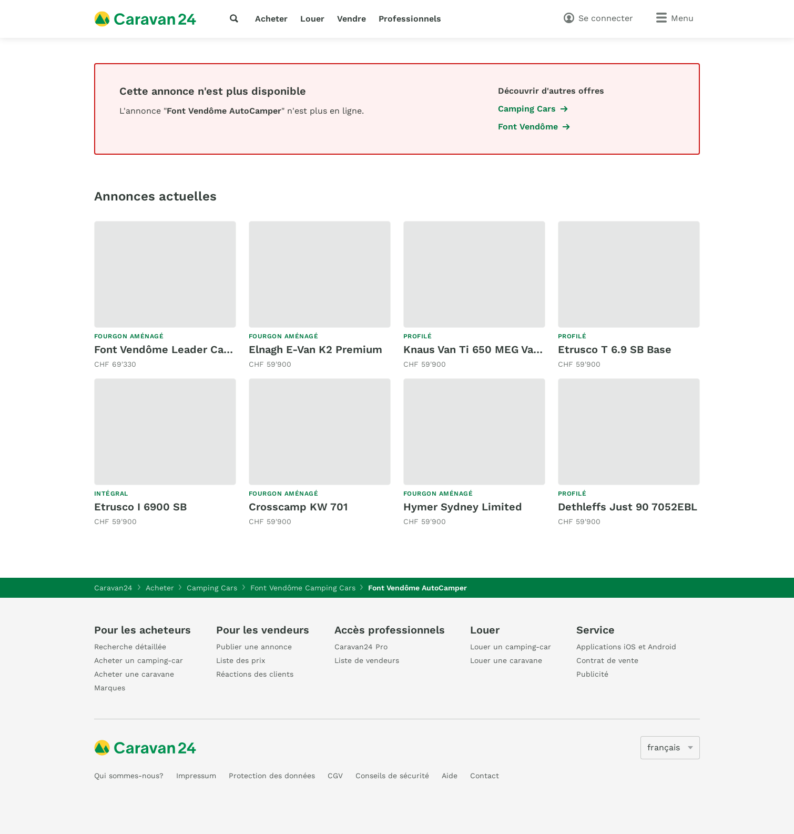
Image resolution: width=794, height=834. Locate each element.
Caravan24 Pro (361, 646)
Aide (449, 775)
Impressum (196, 775)
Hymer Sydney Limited (462, 506)
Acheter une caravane (134, 674)
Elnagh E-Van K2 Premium (315, 349)
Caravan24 (113, 588)
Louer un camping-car (510, 646)
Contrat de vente (607, 660)
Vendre (351, 19)
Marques (109, 688)
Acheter (271, 19)
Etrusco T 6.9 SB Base (614, 349)
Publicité (592, 674)
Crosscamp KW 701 (298, 506)
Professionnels (410, 19)
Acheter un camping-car (138, 660)
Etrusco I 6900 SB (140, 506)
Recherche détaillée (130, 646)
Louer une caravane (506, 660)
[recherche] (236, 18)
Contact (484, 775)
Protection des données (272, 775)
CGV (335, 775)
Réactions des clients (254, 674)
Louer (312, 19)
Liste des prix (240, 660)
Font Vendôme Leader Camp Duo (178, 349)
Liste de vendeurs (366, 660)
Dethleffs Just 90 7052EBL (627, 506)
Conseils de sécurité (392, 775)
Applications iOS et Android (626, 646)
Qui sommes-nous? (129, 775)
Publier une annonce (254, 646)
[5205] (670, 747)
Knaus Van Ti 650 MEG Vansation (487, 349)
